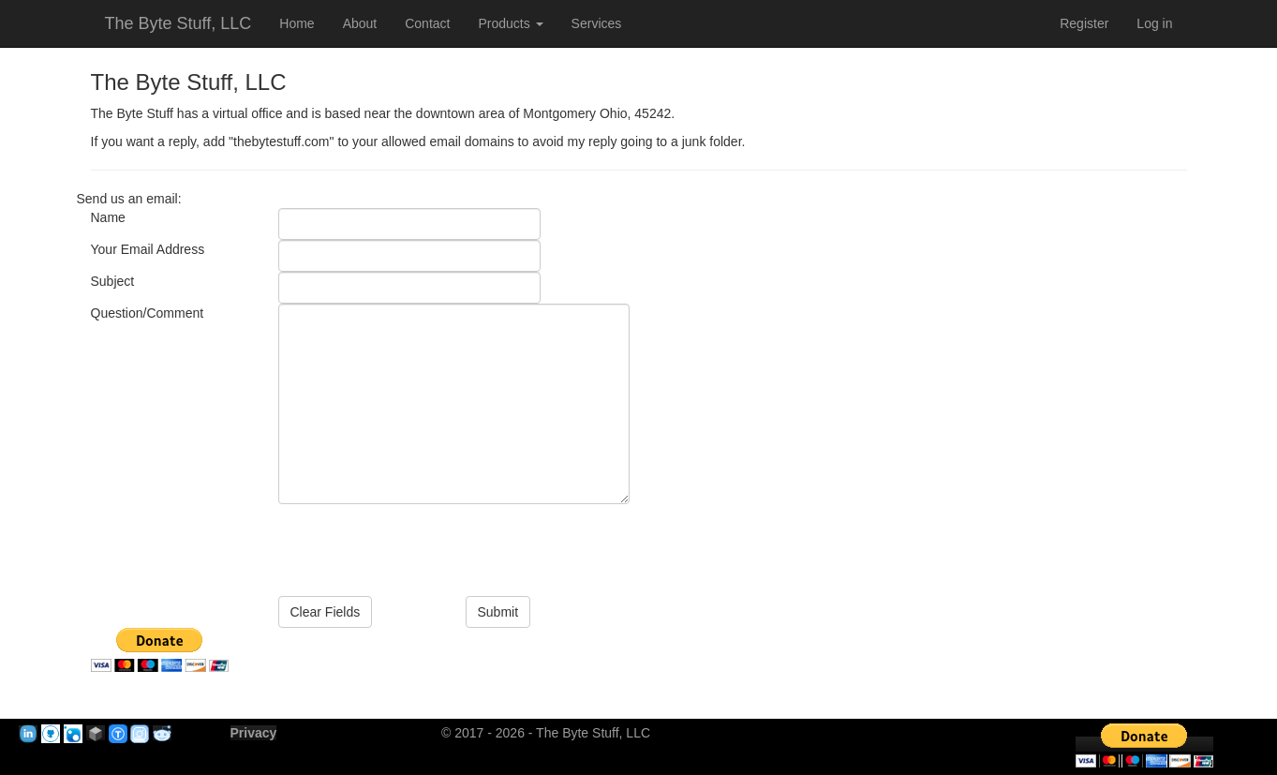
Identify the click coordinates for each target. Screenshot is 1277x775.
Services (597, 23)
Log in (1154, 23)
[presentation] (420, 540)
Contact (427, 23)
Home (296, 23)
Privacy (253, 732)
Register (1084, 23)
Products (510, 23)
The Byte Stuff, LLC (178, 23)
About (360, 23)
